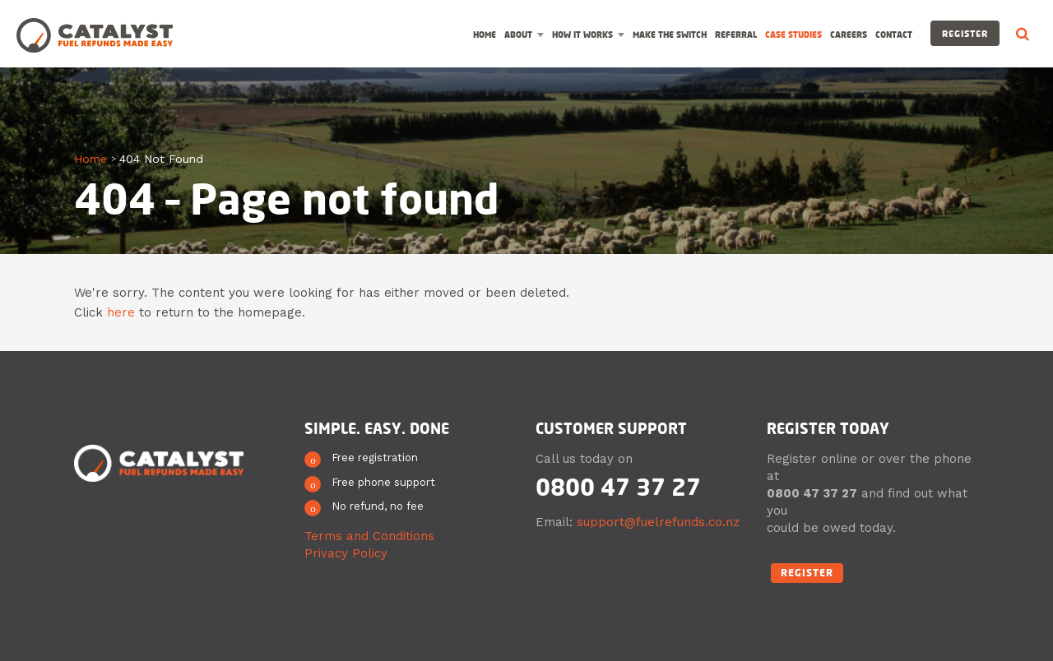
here (121, 312)
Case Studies (793, 35)
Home (484, 35)
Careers (848, 35)
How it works (582, 35)
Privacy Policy (345, 553)
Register (965, 33)
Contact (893, 35)
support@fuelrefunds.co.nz (658, 522)
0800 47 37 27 (618, 487)
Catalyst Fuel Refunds (94, 35)
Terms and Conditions (369, 536)
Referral (736, 35)
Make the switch (670, 35)
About (518, 35)
